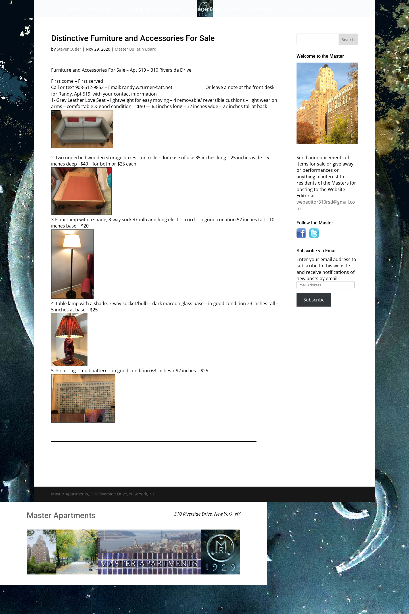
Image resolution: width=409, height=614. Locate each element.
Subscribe (314, 300)
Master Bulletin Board (217, 9)
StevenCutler (69, 49)
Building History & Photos (152, 9)
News (293, 9)
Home (73, 9)
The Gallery (99, 9)
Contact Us (324, 9)
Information (261, 9)
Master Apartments (61, 515)
